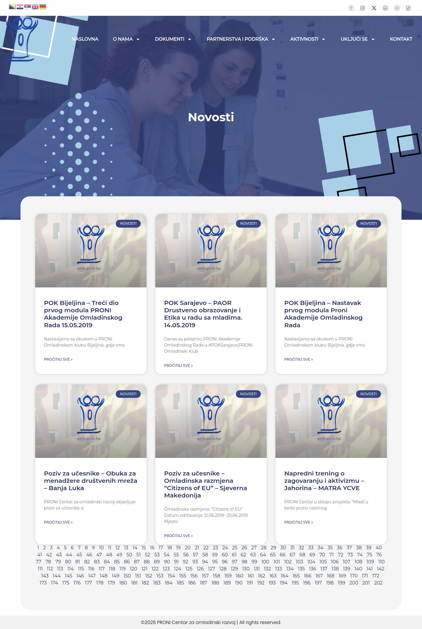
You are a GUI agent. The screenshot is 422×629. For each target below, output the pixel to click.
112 (50, 569)
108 (359, 562)
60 (225, 555)
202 (378, 583)
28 (263, 547)
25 (234, 547)
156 (194, 576)
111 (40, 569)
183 (157, 583)
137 (323, 569)
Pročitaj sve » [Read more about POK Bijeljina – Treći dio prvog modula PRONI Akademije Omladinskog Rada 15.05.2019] (58, 359)
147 (92, 576)
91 (176, 562)
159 (228, 576)
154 (171, 576)
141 (369, 569)
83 (97, 562)
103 (299, 562)
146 (80, 576)
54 (167, 555)
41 (39, 555)
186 (192, 583)
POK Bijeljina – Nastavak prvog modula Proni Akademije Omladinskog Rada (323, 314)
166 (307, 576)
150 (127, 576)
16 (152, 547)
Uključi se (358, 39)
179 (111, 583)
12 (117, 547)
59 (215, 555)
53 (157, 555)
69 (312, 555)
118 (112, 569)
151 (138, 576)
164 (284, 576)
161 (251, 576)
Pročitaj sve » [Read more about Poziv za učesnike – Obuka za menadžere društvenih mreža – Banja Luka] (58, 522)
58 (205, 555)
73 (350, 555)
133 (278, 569)
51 (138, 555)
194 (283, 583)
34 (321, 547)
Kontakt (401, 39)
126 (200, 569)
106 (334, 562)
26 (244, 547)
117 (101, 569)
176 (77, 583)
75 (369, 555)
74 (360, 555)
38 (359, 547)
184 (169, 583)
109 (370, 562)
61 (234, 555)
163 (273, 576)
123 (166, 569)
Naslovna (85, 39)
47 (99, 555)
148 (104, 576)
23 (215, 547)
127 (211, 569)
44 (69, 555)
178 (99, 583)
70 (322, 555)
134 (290, 569)
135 (301, 569)
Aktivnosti (308, 39)
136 (312, 569)
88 (147, 562)
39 (369, 547)
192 (261, 583)
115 (81, 569)
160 (240, 576)
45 (79, 555)
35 (330, 547)
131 (257, 569)
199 (341, 583)
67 (292, 555)
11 (109, 547)
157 (205, 576)
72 (340, 555)
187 (203, 583)
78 (48, 562)
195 (295, 583)
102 (288, 562)
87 (137, 562)
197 (318, 583)
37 (349, 547)
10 (101, 547)
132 (267, 569)
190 (239, 583)
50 (129, 555)
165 (296, 576)
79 (58, 562)
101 (276, 562)
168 (331, 576)
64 (263, 555)
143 (45, 576)
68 (302, 555)
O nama (126, 39)
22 (206, 547)
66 (283, 555)
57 (195, 555)
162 (261, 576)
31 (292, 547)
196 (306, 583)
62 (243, 555)
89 (157, 562)
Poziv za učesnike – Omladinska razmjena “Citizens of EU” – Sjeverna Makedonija (205, 484)
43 (59, 555)
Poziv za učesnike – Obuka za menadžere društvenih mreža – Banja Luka (90, 481)
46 (89, 555)
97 (234, 562)
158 (216, 576)
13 (126, 547)
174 (54, 583)
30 (283, 547)
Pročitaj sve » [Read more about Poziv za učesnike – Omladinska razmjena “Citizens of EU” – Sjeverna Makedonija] (178, 535)
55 (176, 555)
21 (197, 547)
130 (245, 569)
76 (379, 555)
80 (68, 562)
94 (205, 562)
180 (123, 583)
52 (147, 555)
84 (107, 562)
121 (144, 569)
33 (311, 547)
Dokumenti (173, 39)
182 (145, 583)
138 (335, 569)
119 (122, 569)
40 (379, 547)
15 (144, 547)
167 (319, 576)
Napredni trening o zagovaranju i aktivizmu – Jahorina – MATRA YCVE (324, 481)
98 (244, 562)
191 (250, 583)
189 (227, 583)
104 (311, 562)
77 (38, 562)
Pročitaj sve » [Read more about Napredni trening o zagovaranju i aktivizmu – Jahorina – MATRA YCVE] (298, 522)
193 (271, 583)
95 (215, 562)
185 (180, 583)
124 (177, 569)
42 (49, 555)
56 (186, 555)
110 (381, 562)
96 (225, 562)
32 (301, 547)
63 (253, 555)
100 (265, 562)
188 (215, 583)
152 (148, 576)
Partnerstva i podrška (241, 39)
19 (178, 547)
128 (223, 569)
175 (65, 583)
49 (119, 555)
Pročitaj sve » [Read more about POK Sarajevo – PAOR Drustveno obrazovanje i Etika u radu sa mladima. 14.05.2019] (178, 365)
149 (115, 576)
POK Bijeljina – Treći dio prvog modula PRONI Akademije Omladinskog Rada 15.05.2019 (83, 314)
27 (253, 547)
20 (188, 547)
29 (273, 547)
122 (155, 569)
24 (225, 547)
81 (77, 562)
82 (87, 562)
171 (365, 576)
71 (331, 555)
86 (127, 562)
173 (43, 583)
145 (68, 576)
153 (160, 576)
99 (254, 562)
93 (195, 562)
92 (185, 562)
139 (346, 569)
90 (167, 562)
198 (330, 583)
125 (189, 569)
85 (117, 562)
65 (273, 555)
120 (133, 569)
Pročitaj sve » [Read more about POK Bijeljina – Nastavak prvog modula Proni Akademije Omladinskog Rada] (298, 359)
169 (342, 576)
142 (380, 569)
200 (353, 583)
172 (375, 576)
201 (366, 583)
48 (109, 555)
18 (169, 547)
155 (182, 576)
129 (234, 569)
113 (60, 569)
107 (346, 562)
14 (134, 547)
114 (70, 569)
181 (134, 583)
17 (161, 547)
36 (340, 547)
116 (91, 569)
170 (354, 576)
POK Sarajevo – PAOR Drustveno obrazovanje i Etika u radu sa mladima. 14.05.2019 (203, 314)
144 (57, 576)
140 (358, 569)
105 (323, 562)
